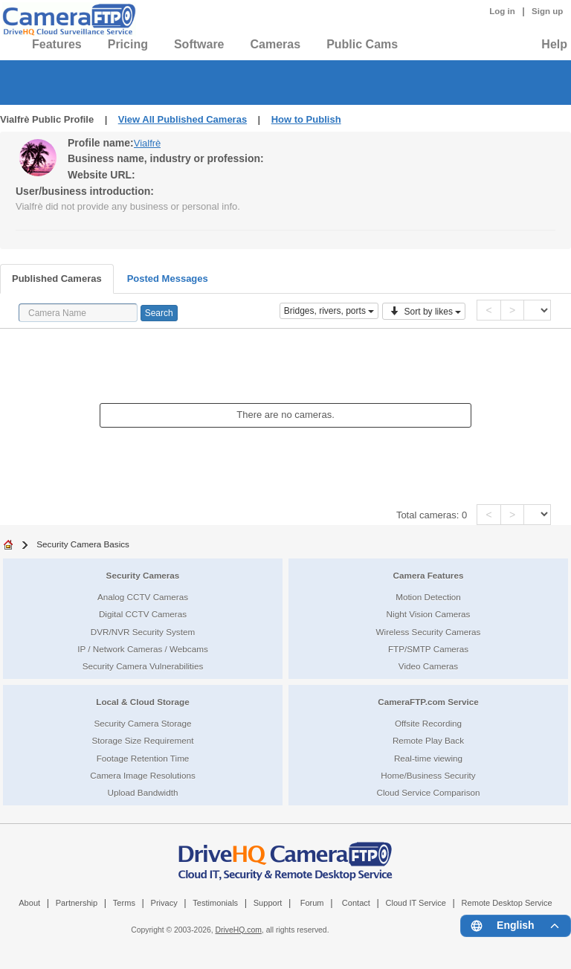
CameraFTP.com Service (428, 701)
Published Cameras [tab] (57, 278)
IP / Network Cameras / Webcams (142, 649)
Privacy (164, 902)
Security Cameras (143, 575)
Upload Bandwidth (143, 792)
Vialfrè (147, 143)
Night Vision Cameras (429, 614)
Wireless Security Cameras (428, 632)
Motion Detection (428, 597)
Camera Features (428, 575)
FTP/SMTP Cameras (428, 649)
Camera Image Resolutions (143, 775)
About (29, 902)
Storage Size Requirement (142, 740)
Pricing (128, 44)
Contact (356, 902)
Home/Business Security (428, 775)
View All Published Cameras (182, 119)
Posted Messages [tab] (167, 278)
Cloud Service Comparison (428, 792)
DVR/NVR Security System (143, 632)
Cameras (276, 44)
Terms (124, 902)
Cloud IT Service (415, 902)
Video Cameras (428, 666)
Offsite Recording (428, 723)
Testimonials (215, 902)
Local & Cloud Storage (142, 701)
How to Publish (306, 119)
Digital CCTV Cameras (143, 614)
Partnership (77, 902)
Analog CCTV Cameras (142, 597)
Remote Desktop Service (507, 902)
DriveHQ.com (239, 930)
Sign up (547, 11)
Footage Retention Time (143, 758)
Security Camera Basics (82, 544)
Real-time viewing (428, 758)
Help (554, 44)
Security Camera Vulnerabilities (143, 666)
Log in (502, 11)
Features (57, 44)
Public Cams (362, 44)
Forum (312, 902)
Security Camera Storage (142, 723)
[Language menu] (515, 926)
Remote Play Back (428, 740)
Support (268, 902)
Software (199, 44)
